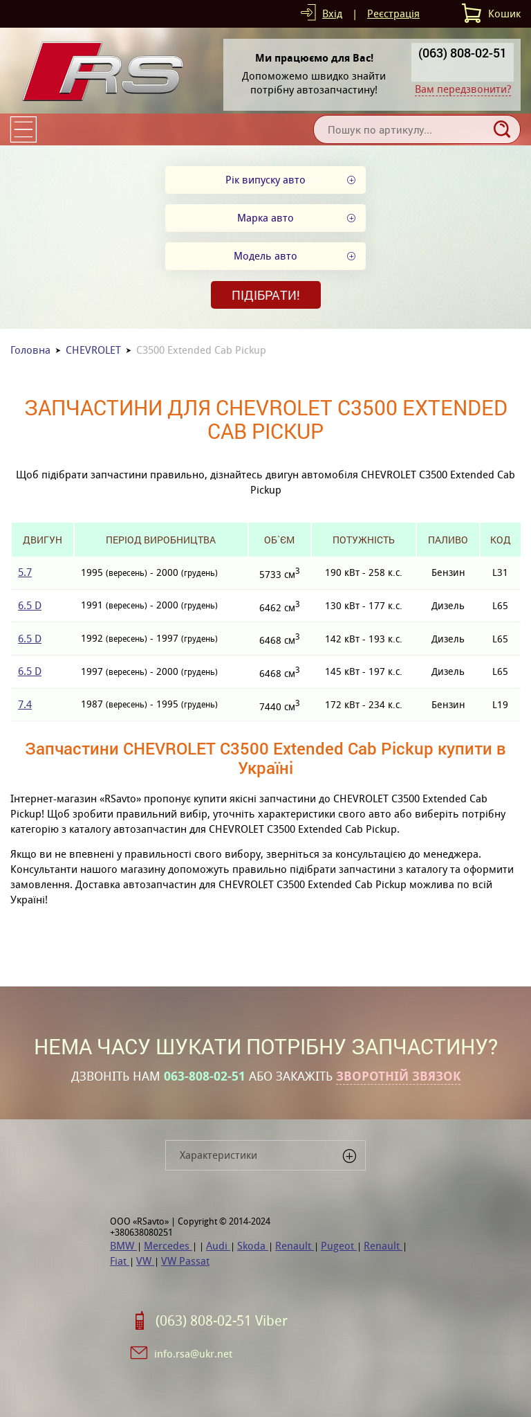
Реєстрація (393, 13)
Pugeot (339, 1245)
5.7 (25, 572)
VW (145, 1260)
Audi (218, 1245)
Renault (294, 1245)
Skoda (252, 1245)
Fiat (119, 1260)
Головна (30, 349)
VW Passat (185, 1260)
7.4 (25, 704)
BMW (123, 1245)
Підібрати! (266, 295)
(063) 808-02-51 (462, 52)
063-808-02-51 (204, 1076)
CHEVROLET (93, 349)
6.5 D (29, 605)
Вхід (332, 13)
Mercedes (168, 1245)
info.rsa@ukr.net (193, 1353)
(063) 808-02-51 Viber (222, 1320)
